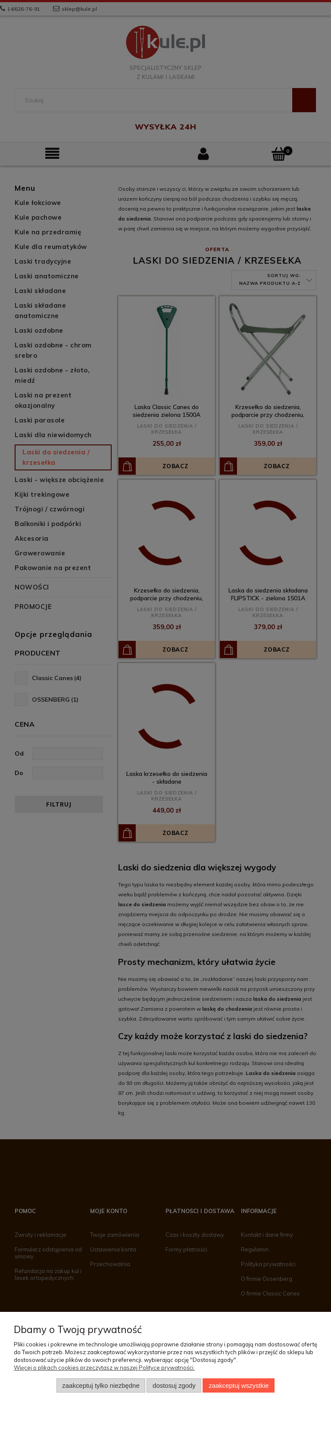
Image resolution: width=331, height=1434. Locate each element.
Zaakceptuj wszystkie (239, 1385)
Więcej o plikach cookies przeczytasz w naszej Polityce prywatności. (104, 1367)
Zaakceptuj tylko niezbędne (100, 1385)
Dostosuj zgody (174, 1385)
